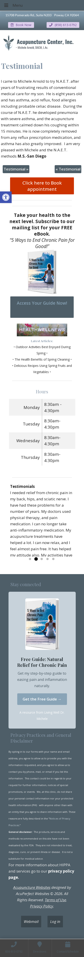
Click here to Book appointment (42, 186)
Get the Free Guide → (42, 699)
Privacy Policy (41, 906)
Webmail (31, 921)
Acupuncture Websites (31, 887)
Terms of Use (55, 899)
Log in (55, 921)
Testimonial (16, 169)
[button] (6, 197)
